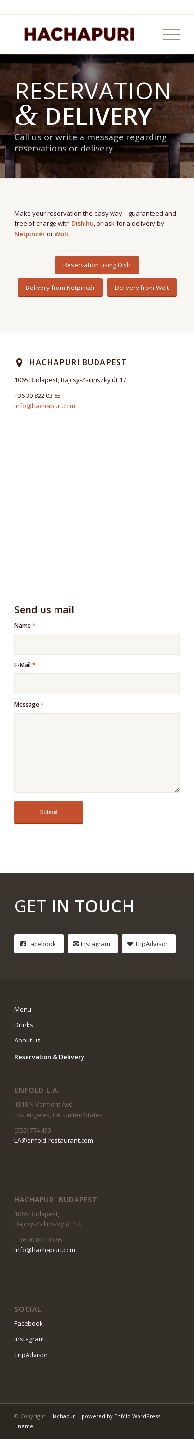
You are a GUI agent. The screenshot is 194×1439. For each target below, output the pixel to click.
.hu (89, 223)
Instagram (29, 1338)
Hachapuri (63, 1416)
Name (25, 625)
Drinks (23, 1024)
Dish (77, 223)
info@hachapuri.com (44, 405)
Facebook (28, 1323)
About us (27, 1040)
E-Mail (25, 665)
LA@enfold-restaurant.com (53, 1140)
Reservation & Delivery (49, 1057)
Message (29, 704)
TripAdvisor (31, 1354)
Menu (22, 1009)
